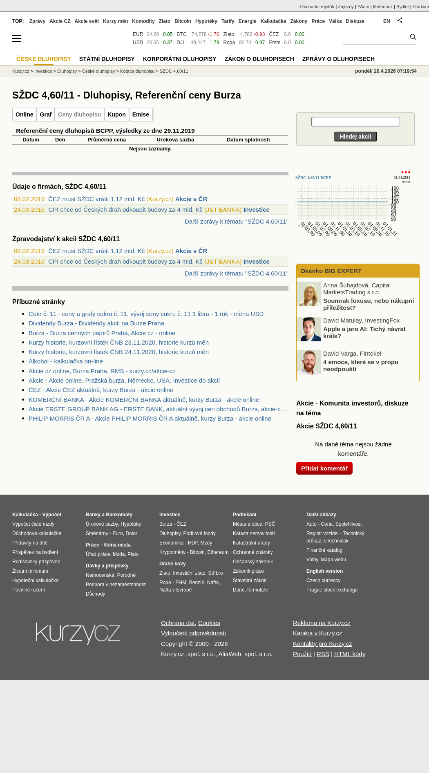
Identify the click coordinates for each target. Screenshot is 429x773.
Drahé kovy (172, 564)
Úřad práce (98, 554)
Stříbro (215, 573)
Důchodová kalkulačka (36, 533)
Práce (318, 21)
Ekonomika (171, 543)
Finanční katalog (324, 550)
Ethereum (217, 552)
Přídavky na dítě (30, 543)
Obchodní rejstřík (317, 6)
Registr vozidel (322, 533)
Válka (335, 21)
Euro (117, 533)
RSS (323, 653)
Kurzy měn (115, 21)
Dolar (131, 533)
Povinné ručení (28, 590)
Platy (133, 554)
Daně (239, 590)
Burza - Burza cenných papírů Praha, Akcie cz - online (102, 332)
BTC (181, 34)
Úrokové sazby (102, 524)
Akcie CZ (59, 21)
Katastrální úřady (251, 543)
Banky (93, 515)
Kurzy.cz (20, 71)
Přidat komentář (324, 468)
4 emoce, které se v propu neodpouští (360, 365)
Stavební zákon (250, 580)
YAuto (363, 6)
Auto (311, 524)
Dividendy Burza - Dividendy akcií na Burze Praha (96, 323)
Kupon (116, 114)
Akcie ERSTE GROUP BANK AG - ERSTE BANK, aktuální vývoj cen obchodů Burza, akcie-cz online (158, 409)
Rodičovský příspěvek (36, 562)
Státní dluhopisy (107, 59)
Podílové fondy (199, 533)
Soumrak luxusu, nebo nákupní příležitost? (368, 304)
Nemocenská (100, 575)
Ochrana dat (178, 622)
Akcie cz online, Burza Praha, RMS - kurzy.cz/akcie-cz (102, 370)
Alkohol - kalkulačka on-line (66, 361)
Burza (165, 524)
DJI (180, 42)
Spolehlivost (348, 524)
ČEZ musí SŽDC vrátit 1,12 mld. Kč (96, 198)
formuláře (257, 590)
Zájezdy (346, 6)
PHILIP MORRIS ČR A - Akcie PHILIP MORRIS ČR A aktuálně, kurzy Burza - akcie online (150, 418)
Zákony (298, 21)
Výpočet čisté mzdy (33, 524)
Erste (274, 42)
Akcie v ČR (191, 198)
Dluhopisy (67, 71)
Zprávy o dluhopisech (338, 59)
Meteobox (383, 6)
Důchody (95, 594)
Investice (257, 209)
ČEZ (274, 34)
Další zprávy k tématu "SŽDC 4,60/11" (236, 221)
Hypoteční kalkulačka (35, 580)
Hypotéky (206, 21)
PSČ (270, 524)
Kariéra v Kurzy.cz (317, 633)
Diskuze (355, 21)
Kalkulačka (273, 21)
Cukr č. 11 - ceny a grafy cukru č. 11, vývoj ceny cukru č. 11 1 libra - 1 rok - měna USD (146, 313)
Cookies (209, 622)
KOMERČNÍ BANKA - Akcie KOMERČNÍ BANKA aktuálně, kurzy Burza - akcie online (144, 399)
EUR (138, 34)
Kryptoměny (172, 552)
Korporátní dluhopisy (180, 59)
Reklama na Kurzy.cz (322, 622)
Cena (327, 524)
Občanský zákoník (253, 562)
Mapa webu (333, 559)
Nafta (213, 582)
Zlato (228, 34)
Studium (421, 6)
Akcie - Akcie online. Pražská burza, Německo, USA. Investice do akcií (124, 380)
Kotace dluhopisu (137, 71)
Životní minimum (30, 571)
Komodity (143, 21)
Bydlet (402, 6)
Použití (302, 653)
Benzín (196, 582)
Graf (46, 114)
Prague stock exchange (332, 590)
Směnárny (97, 533)
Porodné (126, 575)
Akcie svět (87, 21)
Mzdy (206, 543)
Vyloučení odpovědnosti (193, 633)
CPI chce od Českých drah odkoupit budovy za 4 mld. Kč (125, 209)
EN (386, 21)
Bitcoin (182, 21)
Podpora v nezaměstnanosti (116, 584)
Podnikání (244, 515)
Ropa (229, 42)
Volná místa (116, 545)
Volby (312, 559)
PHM (180, 582)
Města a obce (247, 524)
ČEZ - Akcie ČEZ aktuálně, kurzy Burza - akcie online (101, 389)
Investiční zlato (189, 573)
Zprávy (37, 21)
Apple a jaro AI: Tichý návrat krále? (364, 332)
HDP (193, 543)
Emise (140, 114)
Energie (248, 21)
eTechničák (336, 541)
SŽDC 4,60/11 (174, 71)
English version (324, 571)
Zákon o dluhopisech (259, 59)
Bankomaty (119, 515)
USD (138, 42)
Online (25, 114)
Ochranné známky (253, 552)
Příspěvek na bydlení (35, 552)
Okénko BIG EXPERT (330, 270)
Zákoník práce (248, 571)
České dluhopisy (98, 71)
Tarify (228, 21)
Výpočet (51, 515)
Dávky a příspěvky (107, 566)
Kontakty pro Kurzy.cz (322, 643)
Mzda (119, 554)
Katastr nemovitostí (254, 533)
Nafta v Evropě (175, 590)
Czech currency (323, 580)
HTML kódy (349, 653)
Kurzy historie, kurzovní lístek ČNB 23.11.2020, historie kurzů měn (119, 342)
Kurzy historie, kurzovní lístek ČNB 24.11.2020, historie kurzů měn (119, 351)
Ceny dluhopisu (79, 114)
